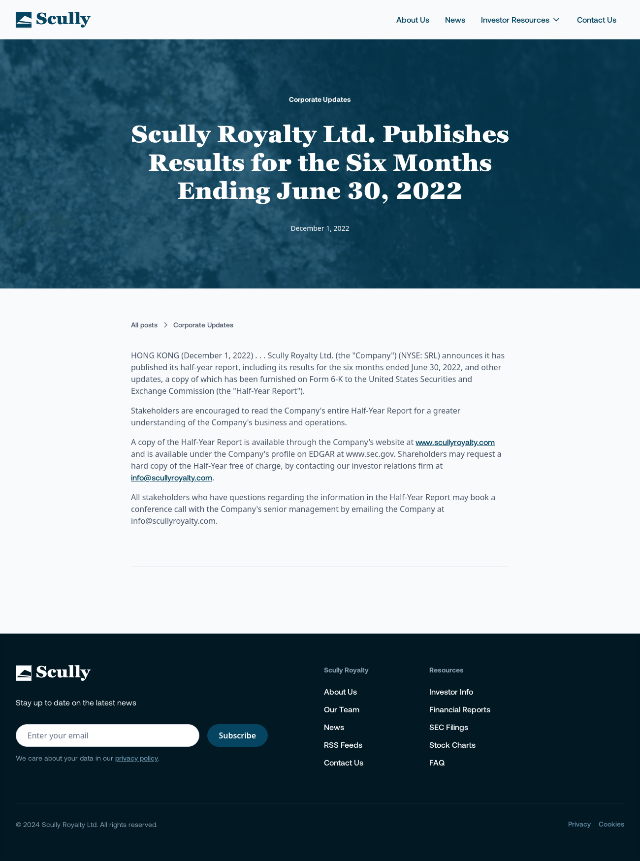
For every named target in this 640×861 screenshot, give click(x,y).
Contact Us (596, 19)
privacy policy (136, 758)
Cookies (611, 824)
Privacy (579, 824)
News (455, 19)
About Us (412, 19)
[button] (521, 19)
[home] (53, 20)
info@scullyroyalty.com (171, 477)
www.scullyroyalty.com (455, 441)
